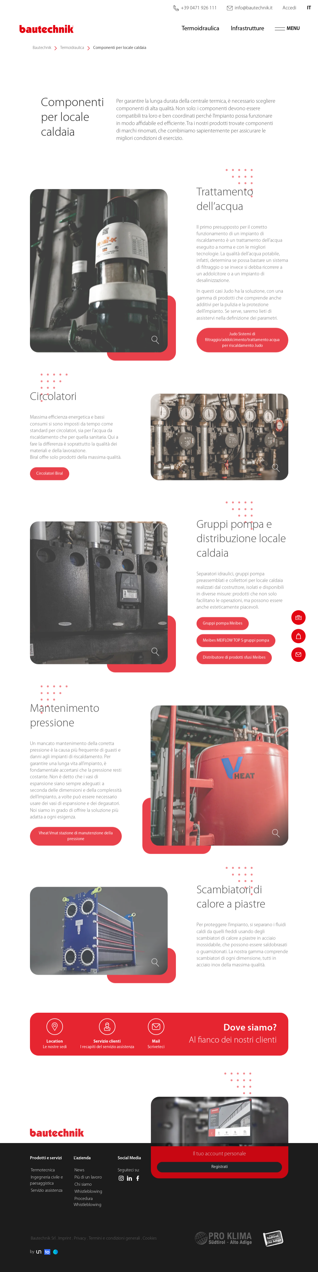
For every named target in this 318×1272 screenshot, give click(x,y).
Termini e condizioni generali (114, 1238)
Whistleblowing (88, 1192)
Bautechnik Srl (43, 1238)
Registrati (219, 1190)
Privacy (80, 1238)
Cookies (150, 1238)
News (79, 1170)
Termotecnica (43, 1170)
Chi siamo (83, 1184)
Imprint (64, 1238)
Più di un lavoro (88, 1177)
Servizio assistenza (46, 1190)
